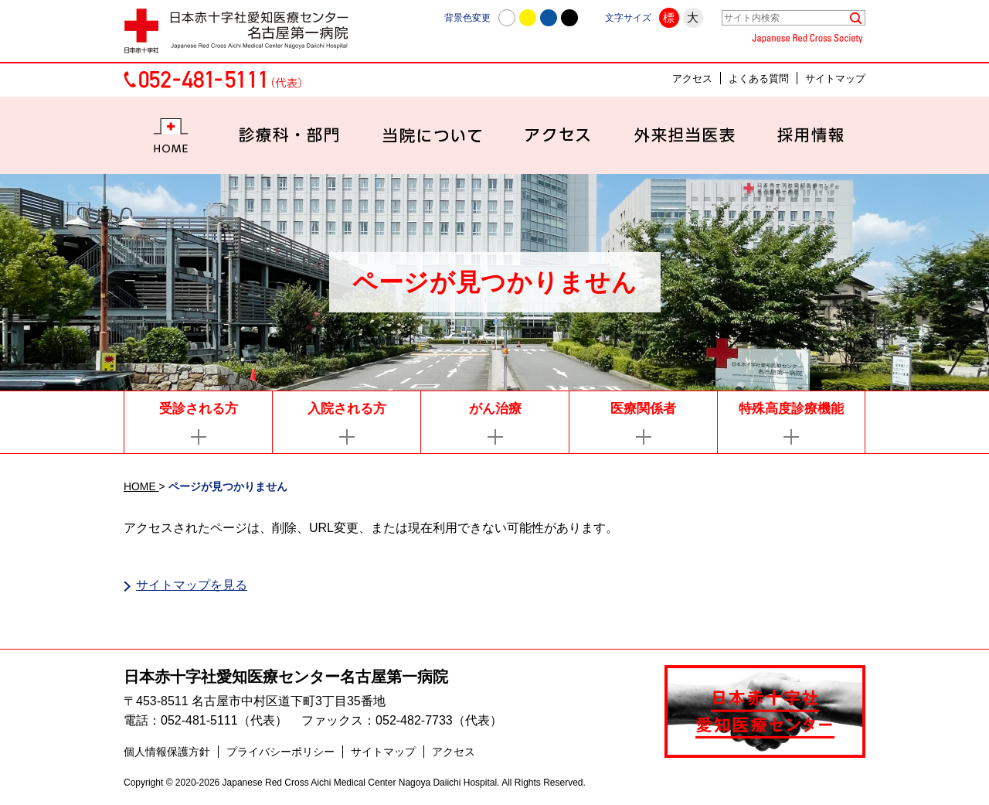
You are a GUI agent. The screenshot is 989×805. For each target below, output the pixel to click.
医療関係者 (643, 408)
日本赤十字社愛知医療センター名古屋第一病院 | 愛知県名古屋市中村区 (243, 31)
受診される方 (198, 408)
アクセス (692, 78)
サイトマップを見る (191, 585)
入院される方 (347, 408)
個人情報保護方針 (167, 751)
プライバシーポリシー (280, 751)
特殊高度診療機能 (791, 408)
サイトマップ (835, 78)
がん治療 (495, 408)
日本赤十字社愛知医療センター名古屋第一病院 (286, 676)
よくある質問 (759, 78)
